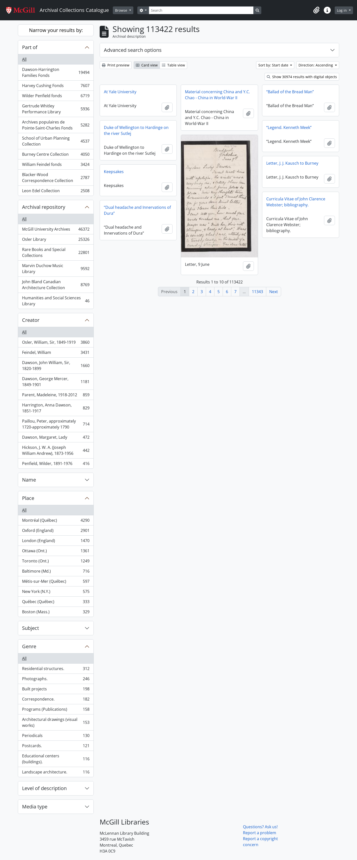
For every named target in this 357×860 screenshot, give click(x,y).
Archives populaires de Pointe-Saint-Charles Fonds (55, 125)
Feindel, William (55, 353)
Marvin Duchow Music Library (55, 268)
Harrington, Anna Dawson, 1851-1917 (55, 408)
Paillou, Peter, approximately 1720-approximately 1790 (55, 424)
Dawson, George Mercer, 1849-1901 (55, 381)
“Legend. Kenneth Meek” (289, 127)
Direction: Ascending (316, 65)
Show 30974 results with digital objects (302, 76)
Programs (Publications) (55, 710)
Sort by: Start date (273, 65)
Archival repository (43, 207)
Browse (121, 10)
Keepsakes (114, 171)
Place (28, 498)
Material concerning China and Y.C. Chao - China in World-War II (217, 94)
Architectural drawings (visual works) (55, 722)
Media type (34, 806)
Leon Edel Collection (55, 192)
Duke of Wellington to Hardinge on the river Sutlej (136, 130)
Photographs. (55, 680)
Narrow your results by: (56, 30)
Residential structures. (55, 670)
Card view (147, 65)
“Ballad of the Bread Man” (290, 91)
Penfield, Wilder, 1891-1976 (55, 464)
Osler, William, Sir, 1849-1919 (55, 343)
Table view (173, 65)
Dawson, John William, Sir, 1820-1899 (55, 365)
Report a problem (259, 832)
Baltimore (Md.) (55, 572)
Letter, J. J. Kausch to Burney (292, 163)
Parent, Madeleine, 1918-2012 (55, 396)
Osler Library (55, 240)
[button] (316, 10)
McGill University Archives (55, 230)
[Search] (201, 10)
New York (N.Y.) (55, 592)
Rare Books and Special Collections (55, 252)
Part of (29, 47)
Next (273, 291)
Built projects (55, 690)
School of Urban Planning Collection (55, 141)
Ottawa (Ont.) (55, 552)
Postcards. (55, 747)
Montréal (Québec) (55, 521)
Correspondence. (55, 700)
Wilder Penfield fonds (55, 97)
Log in (342, 10)
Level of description (44, 788)
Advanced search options (133, 50)
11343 (257, 291)
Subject (30, 628)
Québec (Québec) (55, 603)
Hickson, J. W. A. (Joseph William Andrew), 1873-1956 (55, 450)
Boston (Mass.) (55, 613)
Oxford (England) (55, 531)
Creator (30, 320)
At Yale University (120, 91)
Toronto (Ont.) (55, 562)
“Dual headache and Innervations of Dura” (137, 210)
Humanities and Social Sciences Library (55, 301)
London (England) (55, 542)
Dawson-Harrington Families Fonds (55, 72)
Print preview (115, 65)
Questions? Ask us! (260, 826)
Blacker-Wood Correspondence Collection (55, 177)
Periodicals (55, 737)
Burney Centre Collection (55, 155)
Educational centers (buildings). (55, 759)
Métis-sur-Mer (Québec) (55, 582)
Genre (29, 646)
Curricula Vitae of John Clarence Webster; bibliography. (295, 202)
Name (29, 479)
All (24, 59)
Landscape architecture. (55, 773)
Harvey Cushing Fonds (55, 87)
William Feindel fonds (55, 165)
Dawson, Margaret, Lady (55, 438)
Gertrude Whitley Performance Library (55, 109)
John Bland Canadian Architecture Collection (55, 284)
